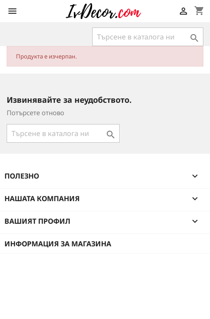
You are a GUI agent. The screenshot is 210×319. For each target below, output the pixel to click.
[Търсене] (147, 36)
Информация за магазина (57, 244)
